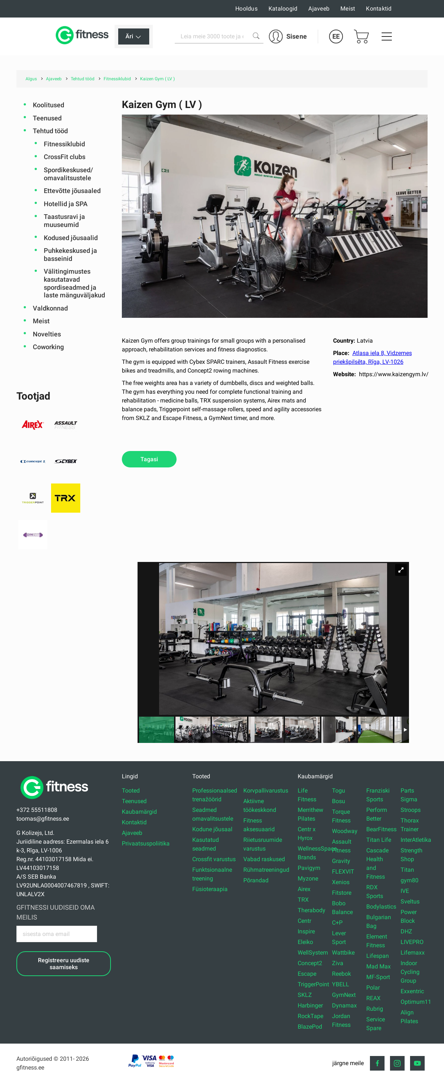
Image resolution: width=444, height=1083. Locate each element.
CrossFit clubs (64, 157)
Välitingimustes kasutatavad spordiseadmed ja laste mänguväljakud (74, 283)
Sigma (409, 799)
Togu (338, 790)
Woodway (345, 831)
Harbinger (310, 1005)
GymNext (344, 994)
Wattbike (343, 952)
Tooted (131, 790)
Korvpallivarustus (265, 790)
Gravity (341, 860)
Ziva (337, 963)
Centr (304, 920)
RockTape (310, 1016)
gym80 (409, 880)
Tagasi (149, 459)
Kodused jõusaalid (71, 238)
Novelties (47, 334)
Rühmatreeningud (266, 869)
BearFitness (381, 829)
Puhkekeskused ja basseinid (70, 254)
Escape (307, 973)
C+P (337, 922)
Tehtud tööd (50, 131)
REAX (373, 998)
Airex (304, 889)
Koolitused (48, 105)
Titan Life (378, 839)
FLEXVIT (343, 871)
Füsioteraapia (210, 889)
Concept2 (310, 963)
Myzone (308, 878)
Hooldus (246, 8)
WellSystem (313, 952)
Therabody (311, 910)
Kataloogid (283, 8)
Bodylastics (381, 906)
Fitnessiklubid (64, 144)
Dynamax (344, 1005)
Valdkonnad (50, 308)
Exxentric (412, 991)
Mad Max (378, 966)
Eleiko (305, 942)
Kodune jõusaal (212, 829)
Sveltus (410, 901)
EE (336, 36)
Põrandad (256, 880)
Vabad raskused (264, 859)
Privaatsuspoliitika (146, 843)
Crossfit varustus (214, 859)
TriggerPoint (313, 984)
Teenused (47, 118)
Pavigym (309, 867)
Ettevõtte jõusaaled (72, 190)
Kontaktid (378, 8)
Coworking (48, 347)
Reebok (341, 973)
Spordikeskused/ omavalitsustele (68, 174)
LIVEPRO (412, 942)
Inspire (306, 931)
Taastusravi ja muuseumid (64, 220)
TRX (303, 899)
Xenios (341, 882)
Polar (373, 987)
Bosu (338, 801)
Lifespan (377, 955)
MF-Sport (378, 977)
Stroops (411, 809)
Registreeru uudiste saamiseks (63, 964)
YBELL (340, 984)
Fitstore (341, 892)
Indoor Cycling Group (410, 972)
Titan (407, 869)
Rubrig (374, 1008)
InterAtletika (416, 839)
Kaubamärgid (139, 811)
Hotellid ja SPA (66, 204)
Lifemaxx (413, 952)
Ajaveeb (318, 8)
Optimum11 (416, 1001)
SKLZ (305, 994)
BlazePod (310, 1026)
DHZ (406, 931)
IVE (405, 890)
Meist (347, 8)
